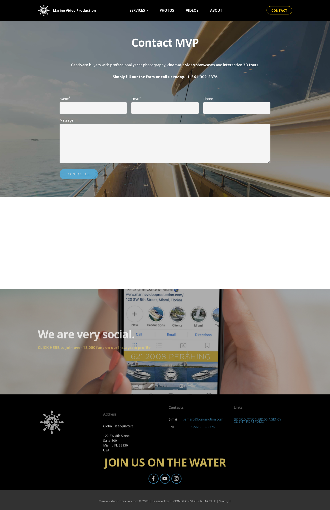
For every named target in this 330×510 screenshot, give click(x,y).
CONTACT (279, 10)
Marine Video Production (74, 10)
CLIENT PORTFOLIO (249, 423)
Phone (208, 99)
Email (135, 98)
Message (66, 120)
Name (64, 98)
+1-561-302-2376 (202, 428)
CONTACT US (79, 177)
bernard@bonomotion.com (203, 424)
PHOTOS (167, 10)
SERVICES (137, 10)
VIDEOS (192, 10)
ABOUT (216, 10)
